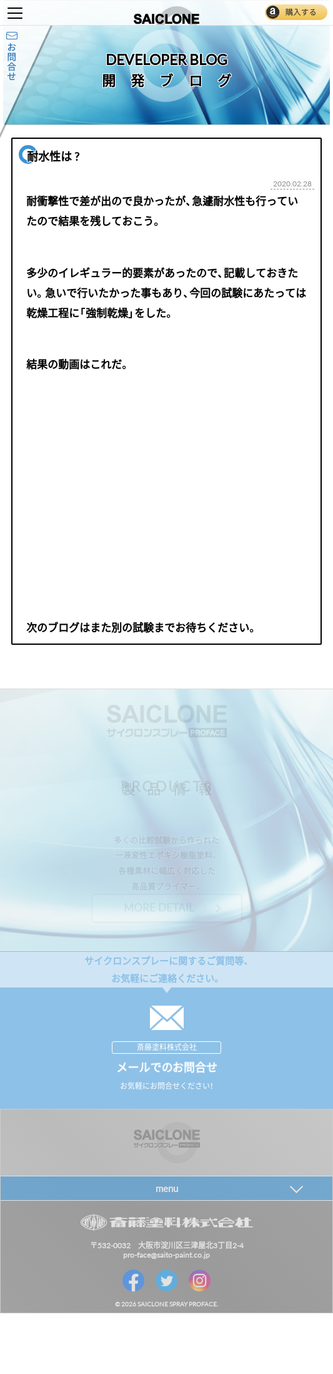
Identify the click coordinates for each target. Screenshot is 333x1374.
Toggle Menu (14, 13)
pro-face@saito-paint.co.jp (166, 1254)
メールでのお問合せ (166, 1067)
